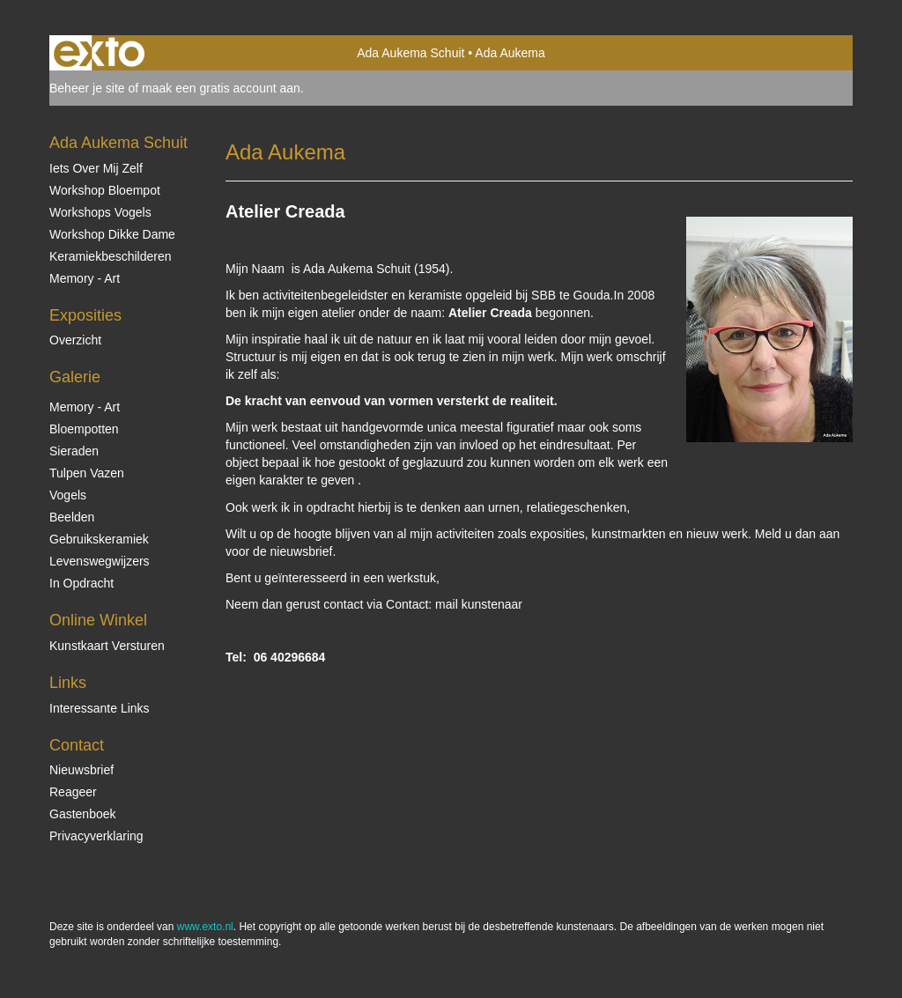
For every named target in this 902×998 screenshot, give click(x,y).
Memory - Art (84, 278)
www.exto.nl (205, 926)
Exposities (85, 315)
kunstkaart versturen (107, 646)
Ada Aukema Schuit (410, 53)
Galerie (74, 377)
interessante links (99, 708)
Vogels (67, 495)
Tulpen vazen (86, 473)
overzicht (75, 340)
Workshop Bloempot (104, 190)
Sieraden (74, 451)
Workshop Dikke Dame (112, 234)
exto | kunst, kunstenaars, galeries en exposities (99, 52)
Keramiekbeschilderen (110, 256)
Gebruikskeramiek (99, 539)
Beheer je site (87, 88)
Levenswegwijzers (99, 561)
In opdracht (81, 583)
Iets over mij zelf (96, 168)
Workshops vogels (100, 212)
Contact (76, 745)
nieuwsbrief (81, 770)
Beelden (71, 517)
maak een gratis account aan (221, 88)
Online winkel (98, 620)
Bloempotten (84, 429)
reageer (73, 792)
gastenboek (82, 814)
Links (67, 682)
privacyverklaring (96, 836)
